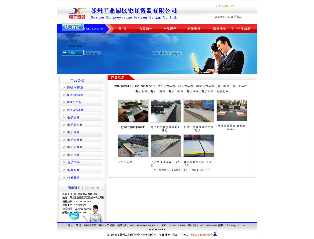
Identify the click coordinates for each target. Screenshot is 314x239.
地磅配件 (222, 91)
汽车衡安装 (125, 162)
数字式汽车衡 (166, 85)
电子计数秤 (175, 91)
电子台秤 (141, 91)
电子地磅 (223, 85)
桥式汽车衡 (185, 85)
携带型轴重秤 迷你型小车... (232, 127)
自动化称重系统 (143, 85)
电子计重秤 (157, 91)
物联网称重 (122, 85)
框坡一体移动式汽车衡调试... (199, 129)
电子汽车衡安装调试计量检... (166, 129)
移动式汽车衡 (205, 85)
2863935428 (75, 46)
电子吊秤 (192, 91)
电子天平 (207, 91)
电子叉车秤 (240, 85)
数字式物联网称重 (133, 127)
